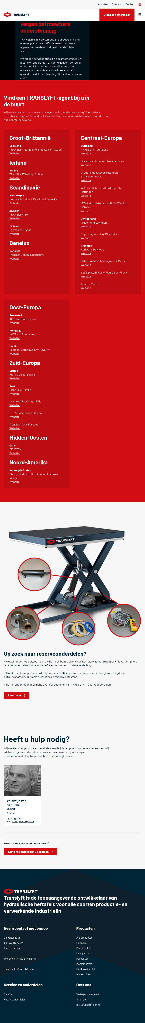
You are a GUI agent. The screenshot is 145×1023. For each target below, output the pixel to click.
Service (8, 994)
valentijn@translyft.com (23, 821)
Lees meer (14, 695)
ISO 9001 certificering (88, 1004)
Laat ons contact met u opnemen (28, 851)
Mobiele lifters (84, 963)
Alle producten (84, 937)
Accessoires (83, 974)
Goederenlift (83, 948)
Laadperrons (83, 953)
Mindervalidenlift (85, 969)
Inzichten (103, 4)
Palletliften (82, 958)
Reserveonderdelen (15, 999)
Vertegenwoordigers (87, 994)
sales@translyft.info (23, 969)
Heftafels (81, 942)
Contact (130, 4)
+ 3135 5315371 (17, 818)
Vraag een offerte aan (116, 14)
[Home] (17, 14)
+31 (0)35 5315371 (26, 958)
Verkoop (11, 808)
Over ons (117, 4)
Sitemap (81, 999)
